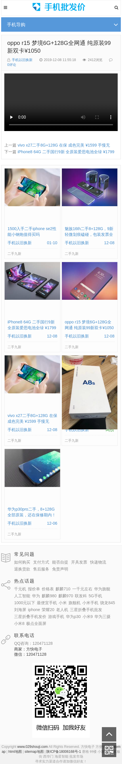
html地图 (15, 752)
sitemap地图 (34, 752)
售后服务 (41, 569)
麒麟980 (49, 596)
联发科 (81, 596)
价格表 (48, 589)
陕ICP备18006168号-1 (63, 752)
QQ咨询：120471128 (33, 643)
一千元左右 (82, 589)
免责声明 (60, 569)
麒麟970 (65, 596)
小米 (63, 602)
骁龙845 (107, 602)
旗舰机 (74, 602)
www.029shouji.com (32, 747)
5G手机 (95, 596)
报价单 (34, 589)
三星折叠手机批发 (86, 609)
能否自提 (60, 562)
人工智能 (22, 596)
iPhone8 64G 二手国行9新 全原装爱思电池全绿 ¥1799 (66, 151)
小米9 (88, 616)
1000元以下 (24, 602)
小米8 (19, 623)
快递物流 (98, 562)
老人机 (62, 609)
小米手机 (90, 602)
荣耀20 (48, 609)
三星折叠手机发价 (30, 616)
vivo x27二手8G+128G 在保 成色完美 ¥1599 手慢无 (64, 145)
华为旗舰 (102, 589)
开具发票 (79, 562)
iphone (34, 609)
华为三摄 (102, 616)
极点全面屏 (36, 623)
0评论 (11, 65)
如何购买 (22, 562)
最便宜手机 (47, 602)
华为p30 (73, 616)
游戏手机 (56, 616)
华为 (36, 596)
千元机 (20, 589)
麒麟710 (63, 589)
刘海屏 (20, 609)
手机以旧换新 (22, 60)
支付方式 (41, 562)
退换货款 (22, 569)
